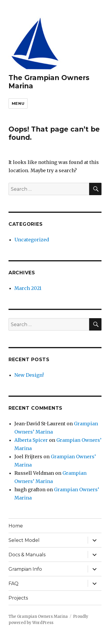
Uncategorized (31, 240)
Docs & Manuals (27, 554)
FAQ (13, 583)
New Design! (29, 375)
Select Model (24, 540)
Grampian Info (25, 569)
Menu (18, 103)
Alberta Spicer (31, 440)
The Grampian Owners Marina (38, 616)
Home (16, 526)
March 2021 (27, 288)
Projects (18, 598)
